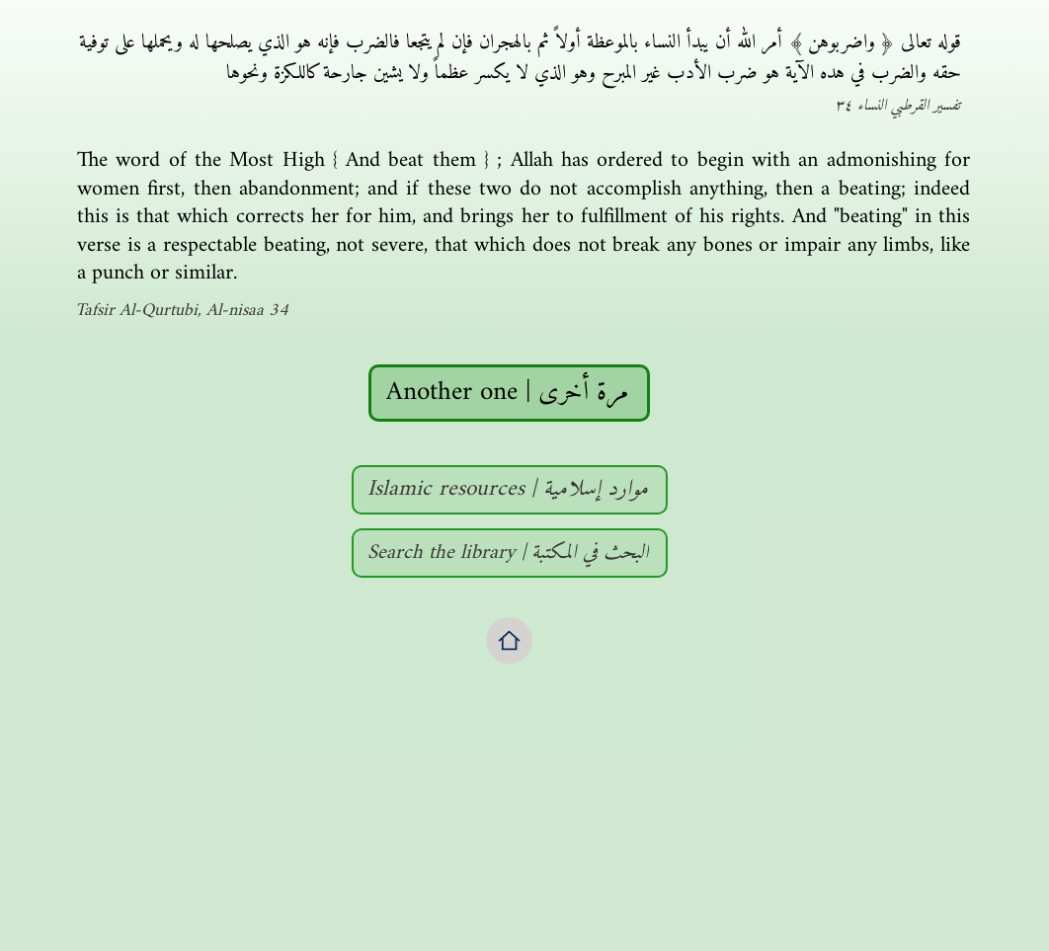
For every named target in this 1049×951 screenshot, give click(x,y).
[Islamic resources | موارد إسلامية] (510, 490)
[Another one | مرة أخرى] (509, 393)
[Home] (509, 640)
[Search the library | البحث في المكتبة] (510, 553)
